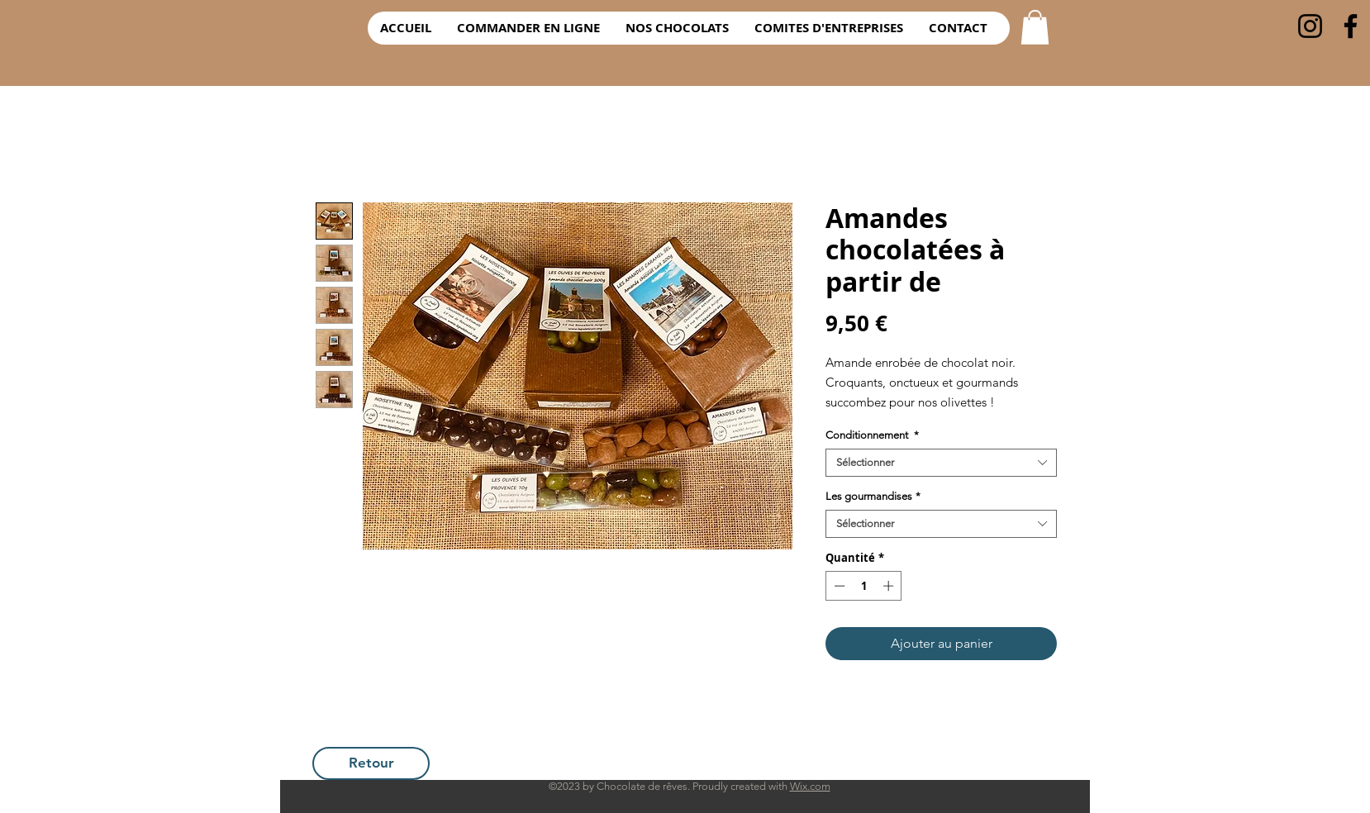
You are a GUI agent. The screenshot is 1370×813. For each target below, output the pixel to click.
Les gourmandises (872, 496)
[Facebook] (1350, 26)
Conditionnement (872, 435)
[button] (1034, 27)
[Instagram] (1310, 26)
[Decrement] (838, 586)
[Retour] (371, 763)
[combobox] (941, 463)
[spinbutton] (864, 586)
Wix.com (810, 786)
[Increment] (890, 586)
